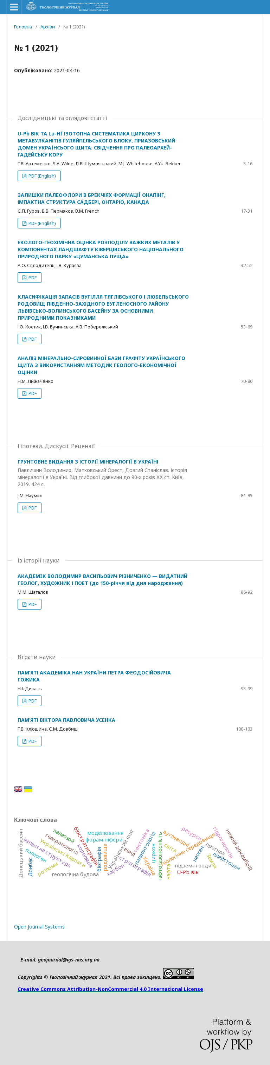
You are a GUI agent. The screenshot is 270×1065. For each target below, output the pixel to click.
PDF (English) (41, 176)
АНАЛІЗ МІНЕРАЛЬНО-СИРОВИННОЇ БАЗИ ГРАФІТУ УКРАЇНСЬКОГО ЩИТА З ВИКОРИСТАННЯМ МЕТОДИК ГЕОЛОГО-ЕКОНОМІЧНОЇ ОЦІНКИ (101, 365)
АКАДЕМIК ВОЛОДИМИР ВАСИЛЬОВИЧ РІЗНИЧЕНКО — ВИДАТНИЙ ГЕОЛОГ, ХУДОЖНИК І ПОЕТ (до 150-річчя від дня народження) (102, 579)
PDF (32, 277)
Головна (23, 27)
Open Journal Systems (39, 926)
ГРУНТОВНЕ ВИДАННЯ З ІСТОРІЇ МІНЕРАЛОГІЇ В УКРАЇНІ (103, 473)
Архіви (47, 27)
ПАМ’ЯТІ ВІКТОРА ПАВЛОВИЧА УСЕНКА (66, 720)
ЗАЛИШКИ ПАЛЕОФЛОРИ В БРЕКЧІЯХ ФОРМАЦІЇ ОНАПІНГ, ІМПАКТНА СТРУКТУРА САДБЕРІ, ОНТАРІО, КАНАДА (92, 198)
